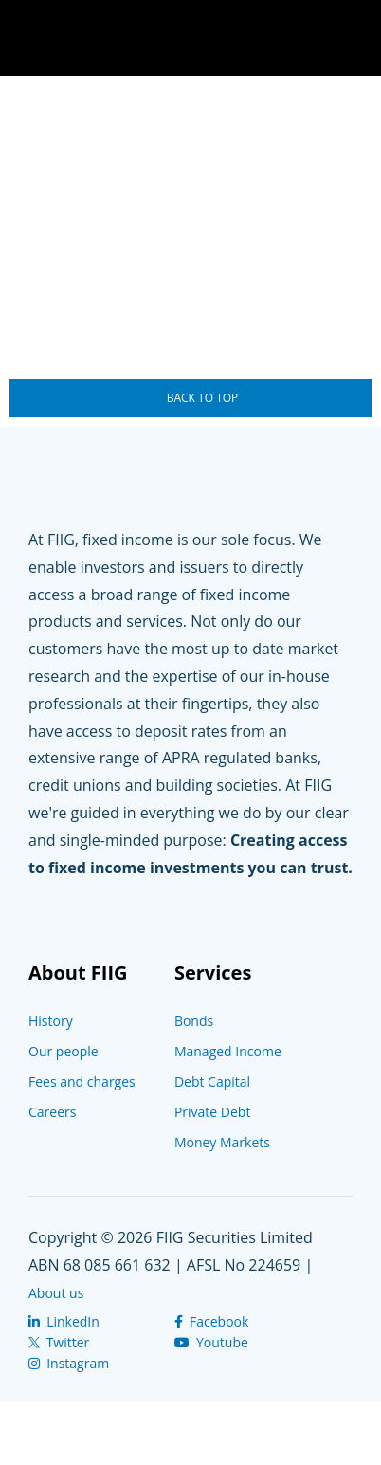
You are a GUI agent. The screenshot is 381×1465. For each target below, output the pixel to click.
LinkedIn (64, 1321)
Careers (52, 1112)
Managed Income (227, 1051)
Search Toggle (295, 38)
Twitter (58, 1342)
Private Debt (212, 1112)
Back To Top (203, 398)
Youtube (211, 1342)
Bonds (193, 1021)
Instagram (68, 1363)
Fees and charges (82, 1081)
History (50, 1021)
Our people (63, 1051)
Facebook (211, 1321)
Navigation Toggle (352, 38)
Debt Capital (212, 1081)
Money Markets (222, 1142)
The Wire (118, 40)
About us (55, 1293)
